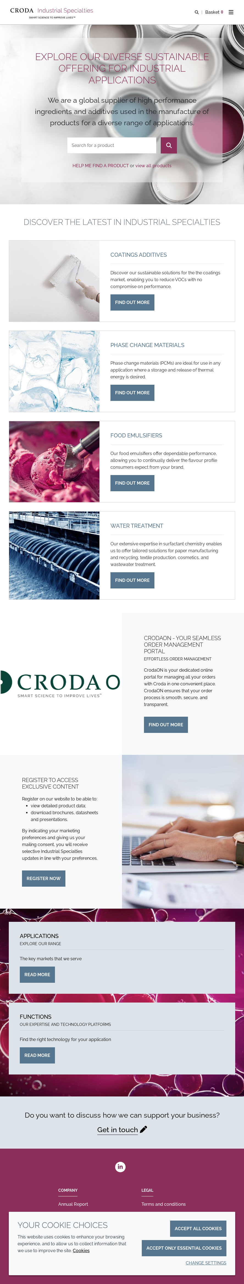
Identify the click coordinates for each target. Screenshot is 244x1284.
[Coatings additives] (54, 281)
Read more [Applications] (37, 974)
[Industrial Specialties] (52, 10)
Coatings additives (138, 255)
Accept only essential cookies (184, 1248)
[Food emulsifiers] (54, 461)
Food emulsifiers (136, 435)
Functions (35, 1017)
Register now (44, 878)
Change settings (206, 1263)
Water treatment (136, 526)
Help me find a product (101, 165)
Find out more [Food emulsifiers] (132, 483)
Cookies (81, 1250)
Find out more (166, 724)
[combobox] (111, 145)
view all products (153, 165)
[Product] (111, 145)
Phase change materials (147, 345)
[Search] (169, 145)
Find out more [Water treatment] (132, 580)
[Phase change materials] (54, 371)
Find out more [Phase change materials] (132, 392)
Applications (39, 936)
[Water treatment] (54, 555)
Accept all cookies (198, 1228)
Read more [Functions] (37, 1055)
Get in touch (117, 1129)
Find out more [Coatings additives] (132, 302)
